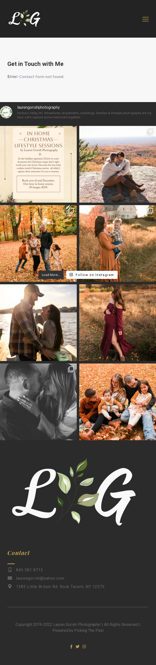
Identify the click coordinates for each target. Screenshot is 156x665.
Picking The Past (89, 630)
